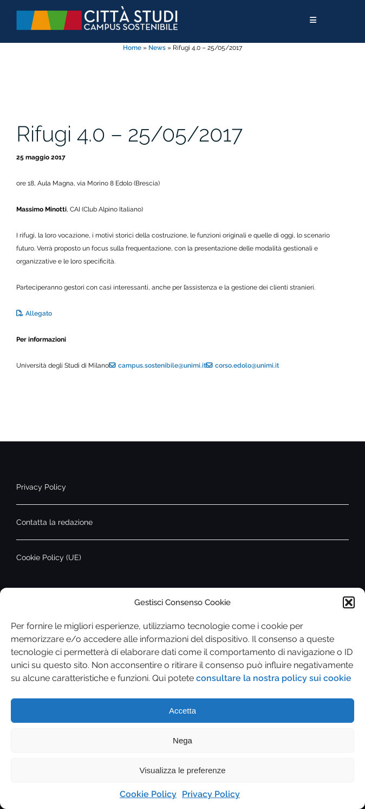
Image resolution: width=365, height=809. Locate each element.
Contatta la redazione (54, 522)
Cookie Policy (148, 794)
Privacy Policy (211, 794)
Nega (182, 740)
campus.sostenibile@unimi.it (162, 365)
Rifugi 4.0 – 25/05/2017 (129, 133)
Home (132, 48)
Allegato (38, 313)
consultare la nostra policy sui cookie (273, 678)
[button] (348, 602)
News (157, 48)
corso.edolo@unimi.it (247, 365)
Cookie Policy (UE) (48, 557)
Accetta (182, 710)
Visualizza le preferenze (183, 770)
